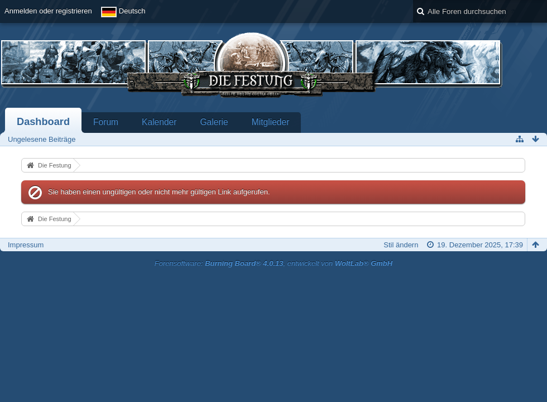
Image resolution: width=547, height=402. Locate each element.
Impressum (26, 245)
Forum (105, 122)
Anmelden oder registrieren (48, 11)
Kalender (159, 122)
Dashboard (43, 121)
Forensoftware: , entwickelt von (273, 263)
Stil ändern (400, 245)
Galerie (214, 122)
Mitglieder (271, 122)
